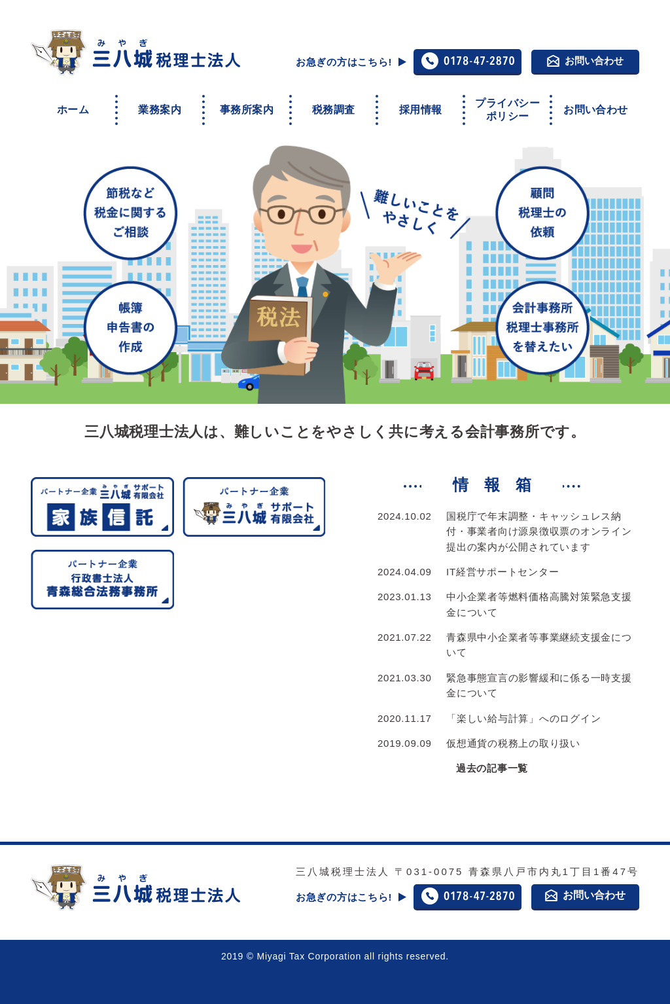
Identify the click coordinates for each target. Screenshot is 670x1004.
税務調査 (333, 106)
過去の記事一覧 (492, 762)
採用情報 (420, 106)
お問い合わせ (585, 61)
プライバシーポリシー (507, 106)
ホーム (73, 106)
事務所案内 (246, 106)
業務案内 (159, 106)
